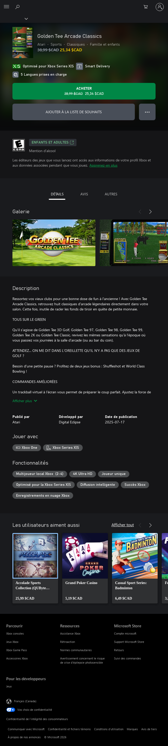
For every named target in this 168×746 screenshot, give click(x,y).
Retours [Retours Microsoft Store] (119, 650)
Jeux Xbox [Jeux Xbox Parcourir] (12, 641)
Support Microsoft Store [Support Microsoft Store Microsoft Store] (129, 641)
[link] (35, 568)
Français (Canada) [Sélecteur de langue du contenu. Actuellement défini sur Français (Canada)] (25, 701)
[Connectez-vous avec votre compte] (159, 7)
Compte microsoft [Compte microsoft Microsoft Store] (125, 633)
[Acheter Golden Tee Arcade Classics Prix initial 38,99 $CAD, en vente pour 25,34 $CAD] (84, 91)
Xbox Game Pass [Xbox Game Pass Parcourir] (16, 650)
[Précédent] (140, 211)
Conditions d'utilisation (108, 729)
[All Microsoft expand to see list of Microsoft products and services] (6, 7)
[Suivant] (150, 211)
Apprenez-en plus (103, 165)
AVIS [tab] (84, 193)
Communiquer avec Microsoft (26, 729)
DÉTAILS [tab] (57, 193)
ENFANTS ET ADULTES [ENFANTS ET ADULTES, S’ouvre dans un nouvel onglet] (53, 142)
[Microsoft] (84, 4)
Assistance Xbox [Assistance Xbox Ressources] (70, 633)
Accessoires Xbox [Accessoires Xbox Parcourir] (17, 658)
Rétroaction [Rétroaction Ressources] (67, 641)
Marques (132, 729)
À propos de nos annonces (24, 737)
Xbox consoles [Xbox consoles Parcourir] (15, 633)
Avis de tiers (149, 729)
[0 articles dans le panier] (147, 7)
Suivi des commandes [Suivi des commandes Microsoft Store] (127, 658)
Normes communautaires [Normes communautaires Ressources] (76, 650)
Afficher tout (122, 524)
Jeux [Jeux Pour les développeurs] (9, 686)
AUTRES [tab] (111, 193)
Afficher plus (24, 400)
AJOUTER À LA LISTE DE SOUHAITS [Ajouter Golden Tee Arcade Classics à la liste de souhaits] (74, 111)
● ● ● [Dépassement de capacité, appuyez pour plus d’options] (147, 111)
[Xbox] (13, 18)
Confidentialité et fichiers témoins (69, 729)
